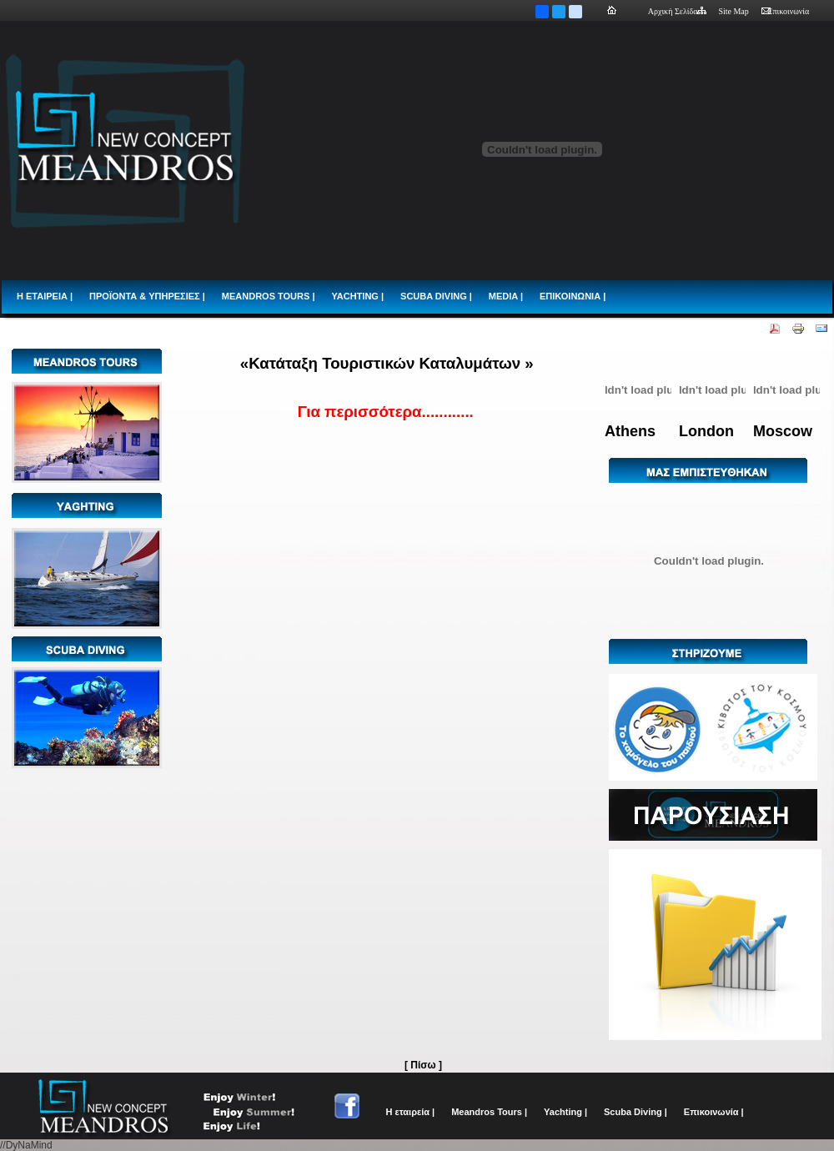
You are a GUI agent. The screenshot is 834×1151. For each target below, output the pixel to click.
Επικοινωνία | (714, 1112)
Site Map (733, 11)
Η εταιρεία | (410, 1112)
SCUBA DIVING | (436, 296)
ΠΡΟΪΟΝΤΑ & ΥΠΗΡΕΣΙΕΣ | (147, 296)
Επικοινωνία (785, 11)
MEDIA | (506, 296)
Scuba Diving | (635, 1112)
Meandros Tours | (489, 1112)
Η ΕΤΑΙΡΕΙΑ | (45, 296)
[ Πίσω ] (423, 1065)
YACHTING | (357, 296)
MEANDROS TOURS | (268, 296)
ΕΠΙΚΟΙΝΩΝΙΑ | (572, 296)
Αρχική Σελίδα (677, 11)
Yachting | (565, 1112)
